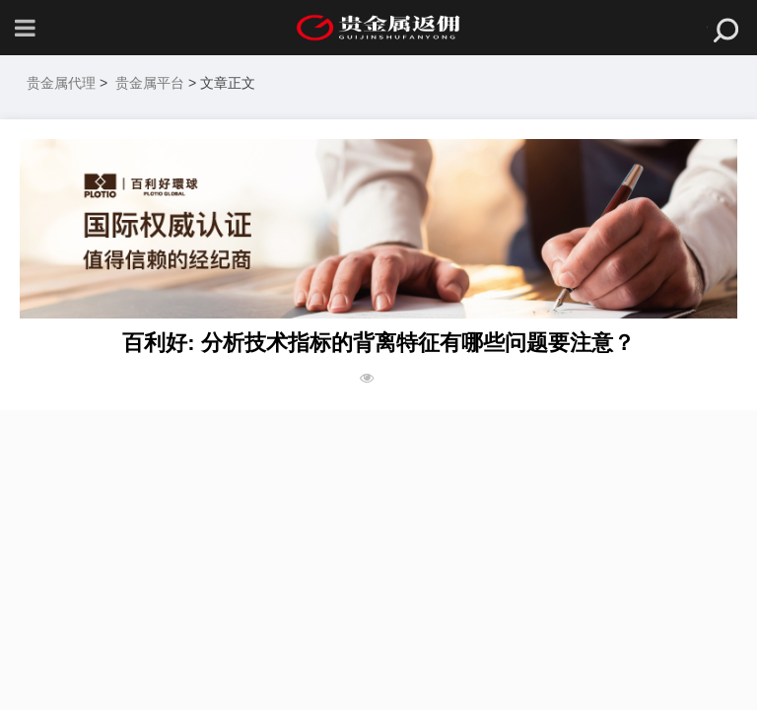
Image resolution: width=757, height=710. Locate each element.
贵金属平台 (149, 83)
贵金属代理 (61, 83)
